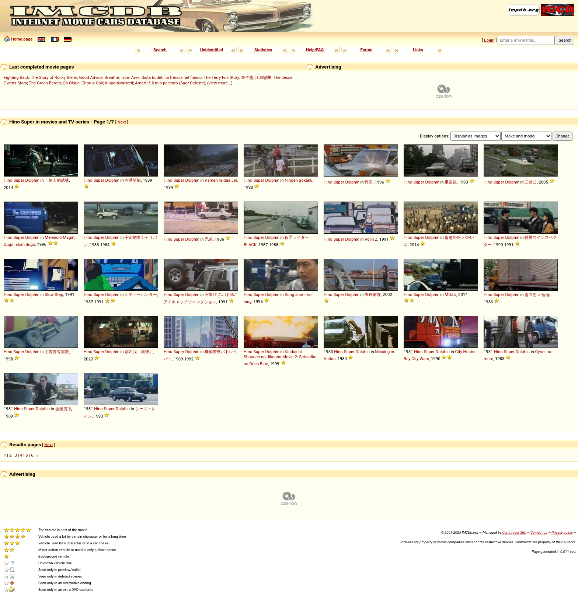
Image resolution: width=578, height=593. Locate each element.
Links (418, 49)
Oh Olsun (71, 83)
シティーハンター (141, 294)
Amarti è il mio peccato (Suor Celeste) (170, 83)
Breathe (112, 77)
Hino (8, 180)
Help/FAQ (315, 49)
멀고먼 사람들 (537, 294)
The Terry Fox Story (221, 77)
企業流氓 (63, 408)
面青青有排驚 (57, 351)
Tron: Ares (130, 77)
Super (18, 180)
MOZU (450, 294)
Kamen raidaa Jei (221, 180)
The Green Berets (45, 83)
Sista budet (152, 77)
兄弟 (209, 239)
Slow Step (54, 294)
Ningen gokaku (298, 180)
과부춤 (247, 77)
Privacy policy (561, 532)
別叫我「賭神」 (139, 351)
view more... (220, 83)
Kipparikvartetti (119, 83)
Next (121, 122)
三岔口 (531, 182)
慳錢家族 (373, 294)
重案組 (451, 182)
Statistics (263, 49)
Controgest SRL (514, 532)
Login (489, 40)
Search (159, 49)
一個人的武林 (57, 180)
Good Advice (91, 77)
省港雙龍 (133, 180)
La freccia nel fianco (183, 77)
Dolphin (32, 180)
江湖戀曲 (263, 77)
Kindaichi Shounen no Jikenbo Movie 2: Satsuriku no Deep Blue (280, 357)
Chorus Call (92, 83)
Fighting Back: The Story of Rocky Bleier (40, 77)
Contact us (538, 532)
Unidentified (211, 49)
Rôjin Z (371, 239)
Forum (367, 49)
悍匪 (369, 182)
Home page (21, 39)
